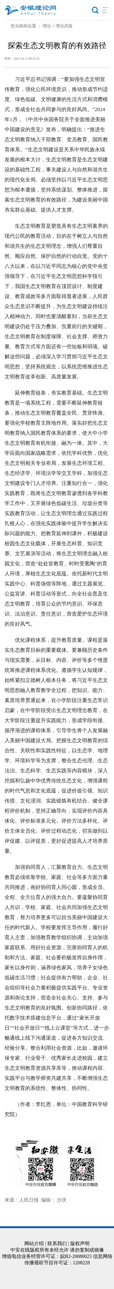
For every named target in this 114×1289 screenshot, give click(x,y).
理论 (47, 26)
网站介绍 (34, 1243)
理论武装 (64, 26)
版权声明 (80, 1243)
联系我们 (57, 1243)
